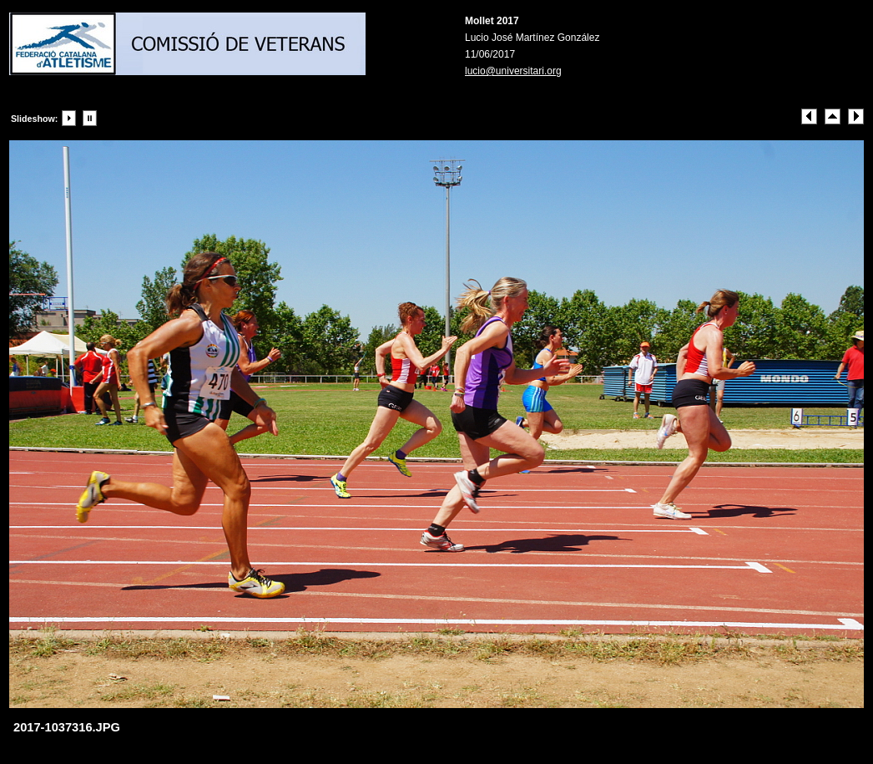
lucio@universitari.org (513, 71)
